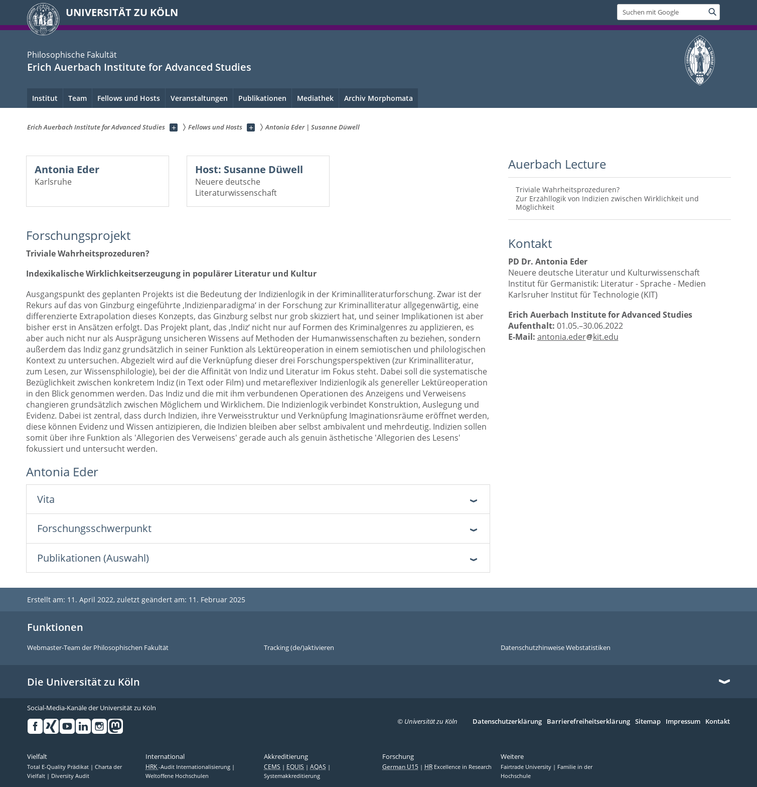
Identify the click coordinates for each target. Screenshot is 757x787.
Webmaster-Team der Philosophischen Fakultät (98, 648)
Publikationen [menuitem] (262, 98)
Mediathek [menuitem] (315, 98)
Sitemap (648, 722)
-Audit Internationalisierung (188, 766)
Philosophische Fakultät (72, 54)
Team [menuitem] (77, 98)
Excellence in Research (458, 766)
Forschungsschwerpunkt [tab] (94, 528)
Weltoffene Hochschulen (177, 775)
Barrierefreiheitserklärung (588, 722)
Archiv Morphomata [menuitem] (378, 98)
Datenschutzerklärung (507, 722)
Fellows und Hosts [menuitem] (128, 98)
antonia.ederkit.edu (578, 336)
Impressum (683, 722)
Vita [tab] (46, 499)
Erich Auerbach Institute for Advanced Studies (139, 67)
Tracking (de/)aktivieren (299, 648)
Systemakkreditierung (292, 775)
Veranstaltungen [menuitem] (199, 98)
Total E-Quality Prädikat (58, 766)
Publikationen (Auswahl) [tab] (93, 558)
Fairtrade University (527, 766)
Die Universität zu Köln (83, 682)
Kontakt (717, 722)
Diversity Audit (70, 775)
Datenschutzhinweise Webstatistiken (556, 648)
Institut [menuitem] (45, 98)
